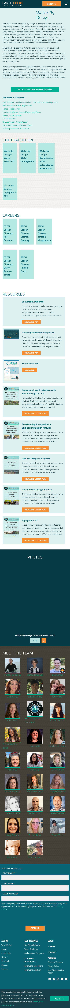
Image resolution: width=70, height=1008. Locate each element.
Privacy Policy (53, 966)
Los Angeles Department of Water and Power (22, 112)
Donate (51, 4)
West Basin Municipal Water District (17, 125)
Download (29, 370)
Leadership (6, 953)
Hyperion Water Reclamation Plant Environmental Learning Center (30, 102)
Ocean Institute (9, 118)
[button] (66, 4)
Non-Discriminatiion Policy (56, 971)
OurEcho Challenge (32, 945)
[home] (12, 4)
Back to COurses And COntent (35, 89)
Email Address (10, 894)
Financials (5, 961)
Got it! (59, 999)
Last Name (9, 883)
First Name (9, 873)
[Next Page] (44, 640)
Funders (4, 969)
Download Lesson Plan (35, 413)
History (4, 957)
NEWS (50, 940)
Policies (52, 957)
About (4, 940)
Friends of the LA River (12, 115)
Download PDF (31, 322)
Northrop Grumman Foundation (16, 128)
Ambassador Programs (34, 953)
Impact (4, 949)
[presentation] (21, 918)
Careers (4, 965)
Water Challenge (31, 949)
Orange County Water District (15, 122)
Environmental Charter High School (17, 105)
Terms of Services (55, 962)
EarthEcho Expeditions (33, 966)
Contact (52, 952)
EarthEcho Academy (32, 970)
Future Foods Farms (11, 109)
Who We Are (6, 945)
